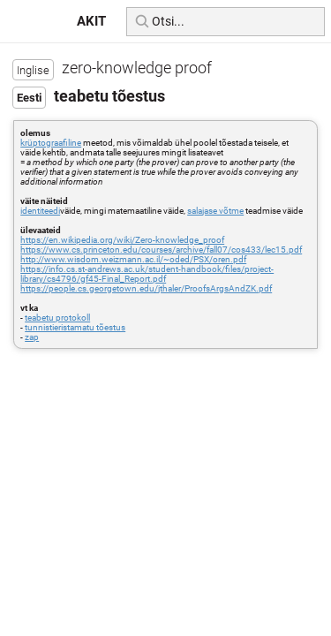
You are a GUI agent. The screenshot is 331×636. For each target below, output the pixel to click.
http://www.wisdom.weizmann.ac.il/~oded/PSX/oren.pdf (133, 259)
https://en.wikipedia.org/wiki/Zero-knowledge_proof (122, 240)
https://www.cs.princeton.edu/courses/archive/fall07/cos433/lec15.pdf (161, 249)
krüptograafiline (50, 143)
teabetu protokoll (57, 317)
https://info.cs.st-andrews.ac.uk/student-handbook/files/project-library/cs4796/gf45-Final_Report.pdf (147, 274)
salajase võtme (215, 211)
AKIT (91, 21)
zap (32, 337)
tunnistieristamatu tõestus (75, 327)
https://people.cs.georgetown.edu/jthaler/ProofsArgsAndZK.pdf (146, 288)
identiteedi (40, 211)
